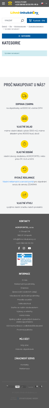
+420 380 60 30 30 (24, 243)
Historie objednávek (24, 349)
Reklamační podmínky (24, 284)
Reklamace (24, 368)
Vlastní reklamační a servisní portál (18, 181)
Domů (4, 26)
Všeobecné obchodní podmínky (24, 296)
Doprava (24, 288)
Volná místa (24, 315)
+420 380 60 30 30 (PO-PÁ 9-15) (23, 2)
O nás (24, 280)
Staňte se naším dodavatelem (24, 307)
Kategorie (24, 36)
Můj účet (24, 345)
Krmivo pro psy (20, 26)
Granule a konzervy (36, 26)
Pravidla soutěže (24, 299)
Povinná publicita (24, 329)
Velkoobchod (24, 303)
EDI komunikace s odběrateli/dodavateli (25, 326)
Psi (11, 26)
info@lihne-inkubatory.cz (24, 239)
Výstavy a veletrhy (24, 311)
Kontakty (25, 364)
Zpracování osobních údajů (24, 292)
